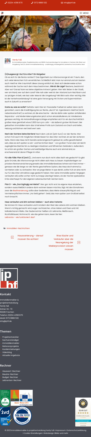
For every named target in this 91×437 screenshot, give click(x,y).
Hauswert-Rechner (11, 371)
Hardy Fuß (17, 59)
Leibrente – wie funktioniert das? (20, 217)
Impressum (61, 430)
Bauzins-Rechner (10, 374)
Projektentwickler (10, 337)
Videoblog (7, 352)
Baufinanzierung (20, 190)
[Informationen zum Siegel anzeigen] (83, 422)
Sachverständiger (10, 340)
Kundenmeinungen (11, 349)
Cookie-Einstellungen (33, 433)
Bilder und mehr (61, 433)
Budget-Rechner (10, 377)
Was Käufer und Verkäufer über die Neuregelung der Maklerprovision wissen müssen (61, 242)
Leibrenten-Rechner (11, 380)
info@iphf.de (6, 321)
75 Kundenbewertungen (83, 419)
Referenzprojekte (10, 346)
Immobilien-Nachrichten (18, 228)
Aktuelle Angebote (11, 355)
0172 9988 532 (40, 2)
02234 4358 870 (15, 2)
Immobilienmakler (10, 343)
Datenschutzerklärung (76, 430)
